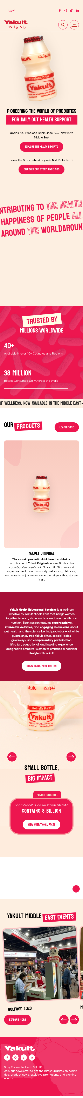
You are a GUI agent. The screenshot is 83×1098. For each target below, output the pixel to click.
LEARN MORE (66, 427)
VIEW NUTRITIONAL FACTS (41, 826)
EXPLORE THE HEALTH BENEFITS (41, 147)
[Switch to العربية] (11, 10)
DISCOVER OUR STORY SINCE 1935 (41, 169)
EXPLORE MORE (17, 1021)
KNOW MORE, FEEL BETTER (42, 666)
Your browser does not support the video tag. (41, 879)
